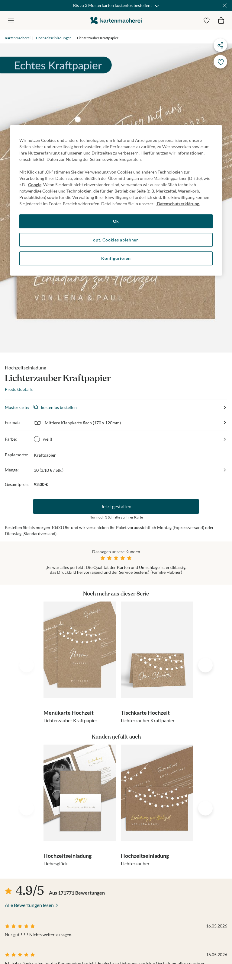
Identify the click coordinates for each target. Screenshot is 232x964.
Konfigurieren (115, 258)
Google (34, 184)
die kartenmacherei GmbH (116, 20)
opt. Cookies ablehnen (116, 239)
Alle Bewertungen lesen (29, 905)
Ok (116, 221)
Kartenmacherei (18, 38)
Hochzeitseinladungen (54, 38)
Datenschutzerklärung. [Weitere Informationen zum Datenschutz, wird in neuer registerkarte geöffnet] (178, 203)
